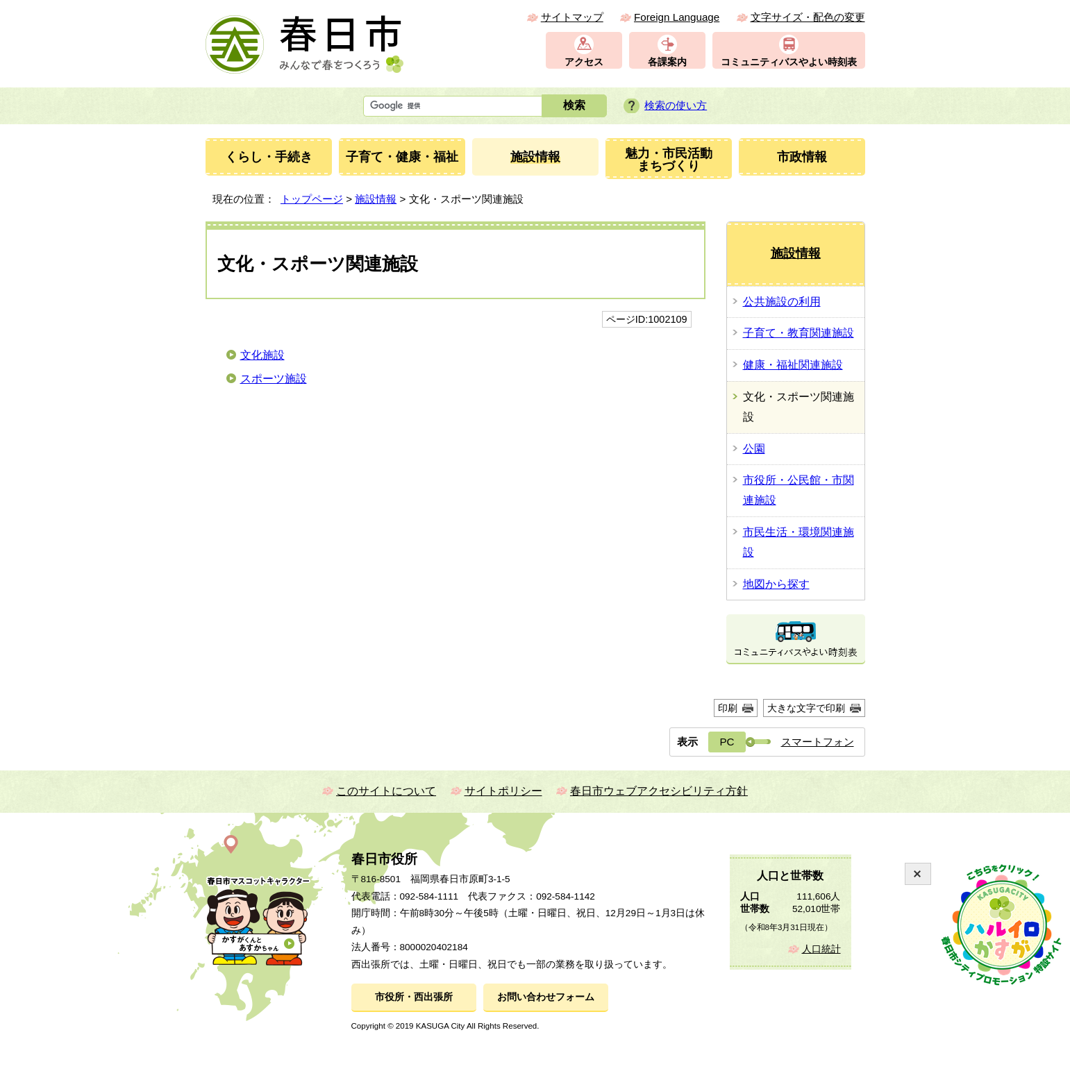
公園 (754, 449)
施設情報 (375, 199)
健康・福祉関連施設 (793, 365)
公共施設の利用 (782, 301)
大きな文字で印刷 (806, 708)
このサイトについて (386, 791)
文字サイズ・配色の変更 (808, 17)
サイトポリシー (503, 791)
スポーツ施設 (273, 379)
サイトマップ (572, 17)
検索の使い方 (675, 105)
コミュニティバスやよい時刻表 (789, 62)
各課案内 (667, 62)
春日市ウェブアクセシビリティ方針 (659, 791)
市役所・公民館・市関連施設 (798, 490)
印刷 (727, 708)
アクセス (584, 62)
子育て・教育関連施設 (798, 333)
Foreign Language (676, 17)
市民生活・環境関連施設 (798, 542)
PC (726, 742)
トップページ (312, 199)
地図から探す (776, 584)
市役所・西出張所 (414, 997)
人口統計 (821, 949)
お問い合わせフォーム (545, 997)
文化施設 (262, 355)
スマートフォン (817, 742)
